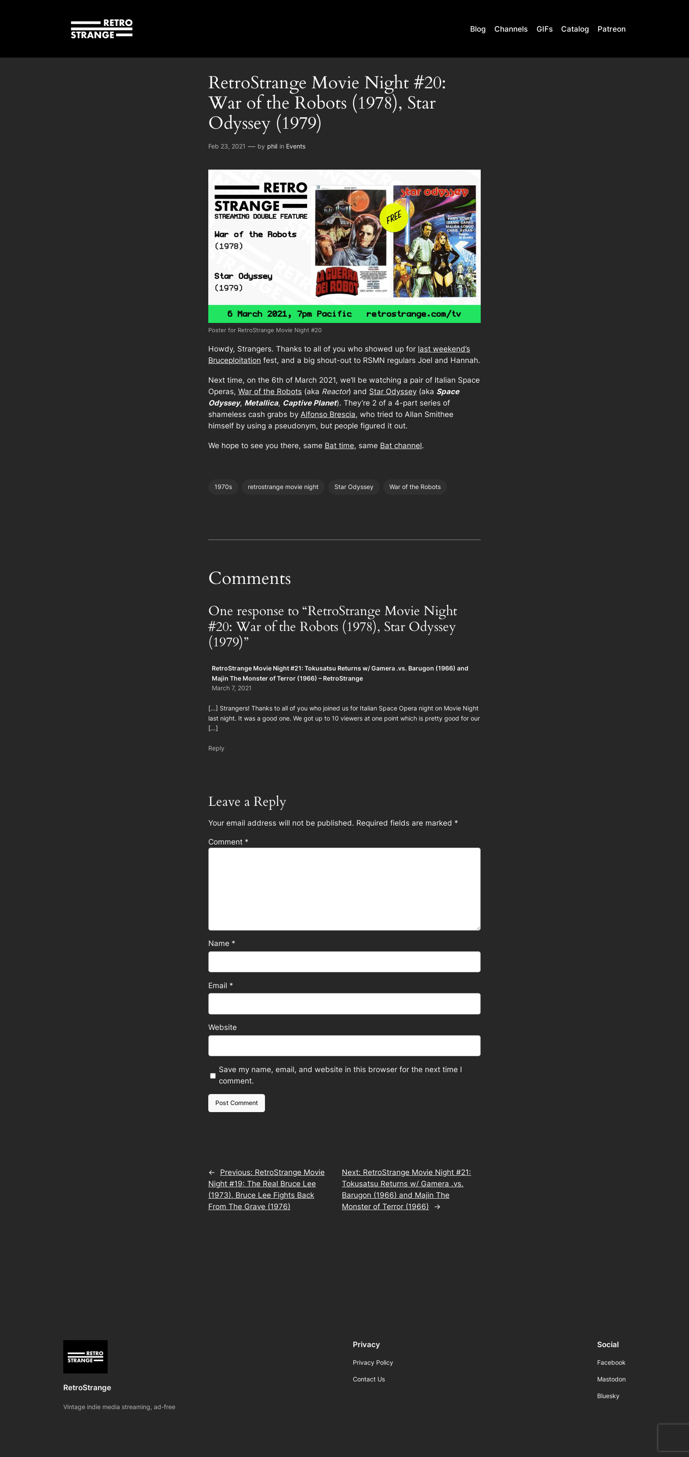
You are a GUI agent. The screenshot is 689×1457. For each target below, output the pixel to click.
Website (222, 1027)
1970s (223, 486)
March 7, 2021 (232, 688)
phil (272, 146)
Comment (228, 841)
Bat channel (401, 445)
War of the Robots (270, 391)
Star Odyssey (393, 391)
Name (222, 943)
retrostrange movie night (283, 486)
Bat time (339, 445)
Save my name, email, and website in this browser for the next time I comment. (340, 1075)
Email (220, 985)
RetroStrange (87, 1387)
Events (295, 146)
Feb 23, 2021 (227, 146)
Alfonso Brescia (328, 414)
